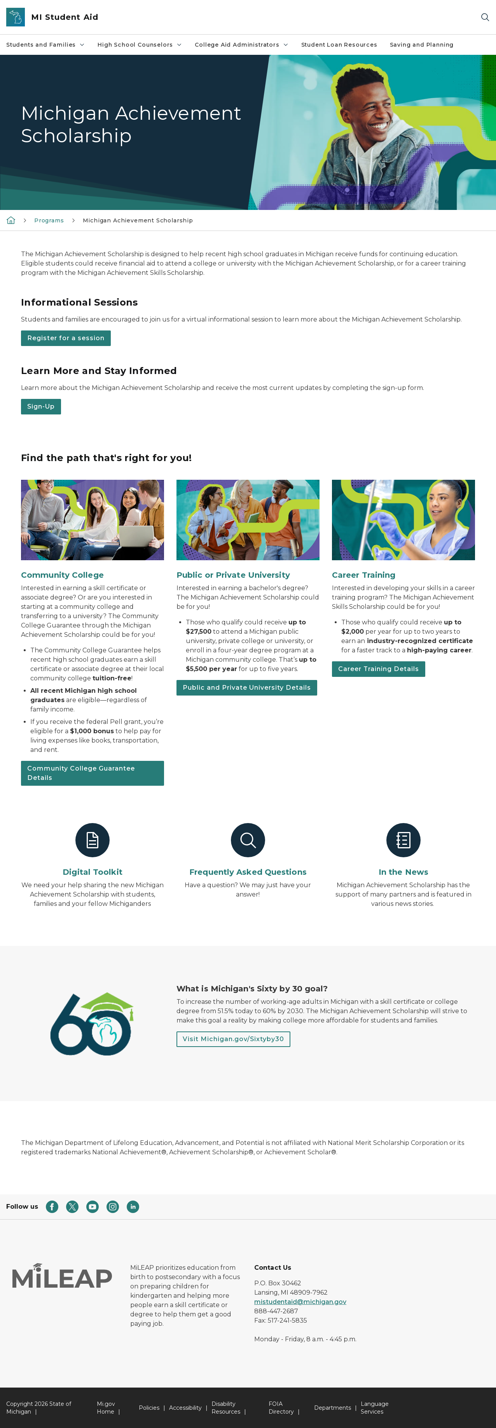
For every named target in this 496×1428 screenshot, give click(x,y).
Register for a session (66, 338)
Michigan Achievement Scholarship (138, 220)
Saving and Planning (422, 44)
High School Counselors (140, 44)
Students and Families (45, 44)
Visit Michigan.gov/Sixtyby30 (233, 1039)
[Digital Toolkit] (92, 850)
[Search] (485, 17)
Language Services (375, 1407)
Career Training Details (378, 669)
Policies (149, 1407)
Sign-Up (41, 406)
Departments (332, 1407)
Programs (49, 220)
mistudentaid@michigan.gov (300, 1302)
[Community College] (92, 530)
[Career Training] (403, 530)
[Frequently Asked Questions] (248, 850)
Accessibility (185, 1407)
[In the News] (403, 850)
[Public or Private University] (248, 530)
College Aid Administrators (241, 44)
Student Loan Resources (339, 44)
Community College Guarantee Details (81, 773)
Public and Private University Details (247, 687)
